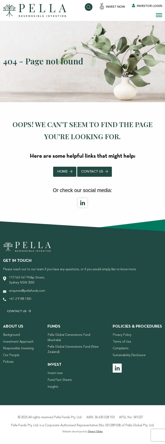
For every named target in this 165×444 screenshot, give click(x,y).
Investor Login (147, 6)
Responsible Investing (18, 348)
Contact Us (94, 171)
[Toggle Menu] (159, 15)
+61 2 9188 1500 (20, 299)
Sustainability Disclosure (129, 355)
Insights (53, 386)
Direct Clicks (95, 432)
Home (64, 171)
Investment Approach (18, 341)
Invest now (55, 373)
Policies (8, 362)
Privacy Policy (122, 335)
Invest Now (112, 6)
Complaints (121, 348)
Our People (11, 355)
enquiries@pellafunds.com (27, 291)
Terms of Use (122, 341)
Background (11, 335)
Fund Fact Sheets (60, 380)
